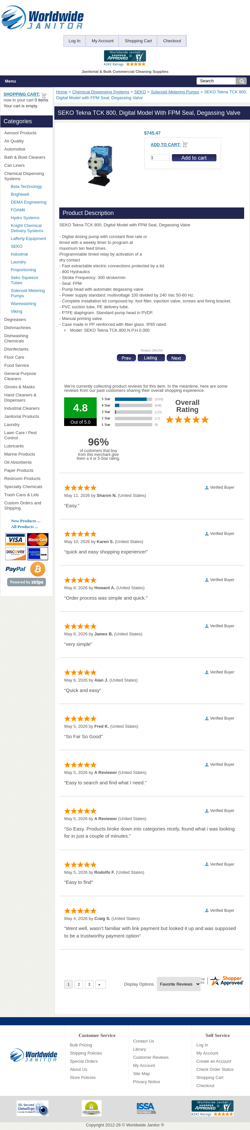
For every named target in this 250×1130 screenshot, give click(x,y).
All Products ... (24, 526)
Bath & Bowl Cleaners (24, 157)
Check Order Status (214, 1069)
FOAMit (28, 209)
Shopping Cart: (22, 94)
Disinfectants (26, 349)
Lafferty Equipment (30, 238)
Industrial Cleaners (21, 408)
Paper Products (26, 470)
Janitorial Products (26, 416)
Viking (30, 311)
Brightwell (30, 194)
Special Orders (84, 1061)
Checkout (172, 40)
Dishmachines (26, 327)
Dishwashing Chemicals (26, 338)
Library (139, 1049)
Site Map (141, 1073)
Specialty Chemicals (26, 486)
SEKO (140, 91)
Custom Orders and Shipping (26, 505)
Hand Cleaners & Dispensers (26, 397)
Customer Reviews (151, 1057)
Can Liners (26, 165)
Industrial (19, 254)
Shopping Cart (138, 40)
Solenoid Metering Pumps (175, 91)
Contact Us (143, 1041)
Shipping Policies (86, 1053)
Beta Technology (30, 186)
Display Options (139, 984)
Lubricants (14, 446)
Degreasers (15, 319)
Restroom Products (26, 478)
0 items (41, 100)
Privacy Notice (146, 1081)
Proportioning (23, 269)
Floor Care (26, 357)
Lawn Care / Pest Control (26, 435)
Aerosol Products (26, 132)
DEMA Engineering (30, 202)
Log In (74, 40)
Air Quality (26, 141)
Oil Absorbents (26, 462)
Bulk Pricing (81, 1045)
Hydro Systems (30, 217)
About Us (78, 1069)
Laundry (18, 261)
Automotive (14, 149)
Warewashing (23, 303)
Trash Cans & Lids (26, 494)
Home (61, 91)
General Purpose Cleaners (20, 376)
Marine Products (19, 454)
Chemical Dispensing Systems (101, 91)
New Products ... (25, 520)
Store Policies (82, 1077)
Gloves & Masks (26, 386)
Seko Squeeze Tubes (24, 280)
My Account (103, 40)
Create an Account (213, 1061)
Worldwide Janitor (143, 1125)
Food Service (16, 365)
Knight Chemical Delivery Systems (30, 228)
